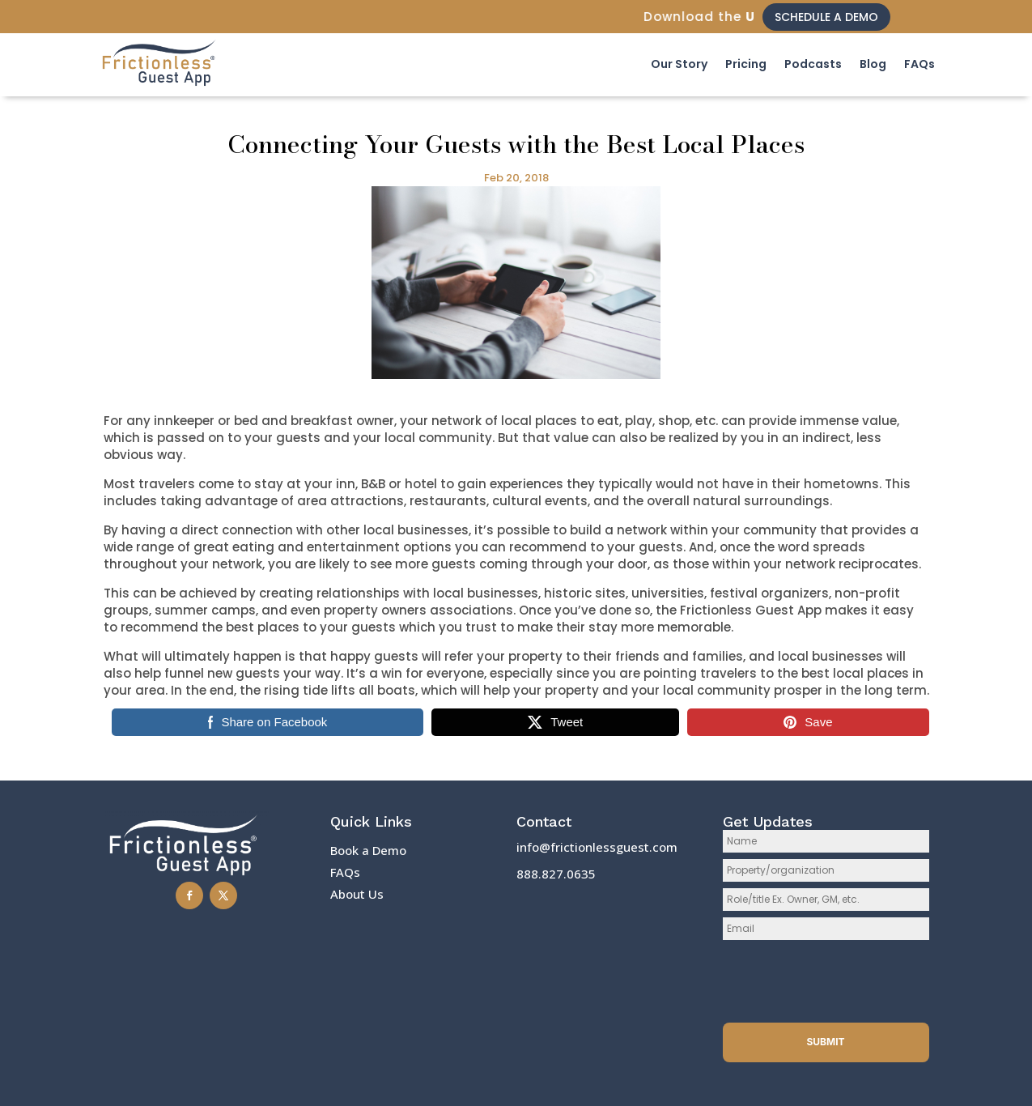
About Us (357, 894)
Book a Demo (368, 850)
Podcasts (813, 64)
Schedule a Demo (826, 17)
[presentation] (826, 978)
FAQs (919, 64)
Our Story (679, 64)
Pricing (746, 64)
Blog (873, 64)
